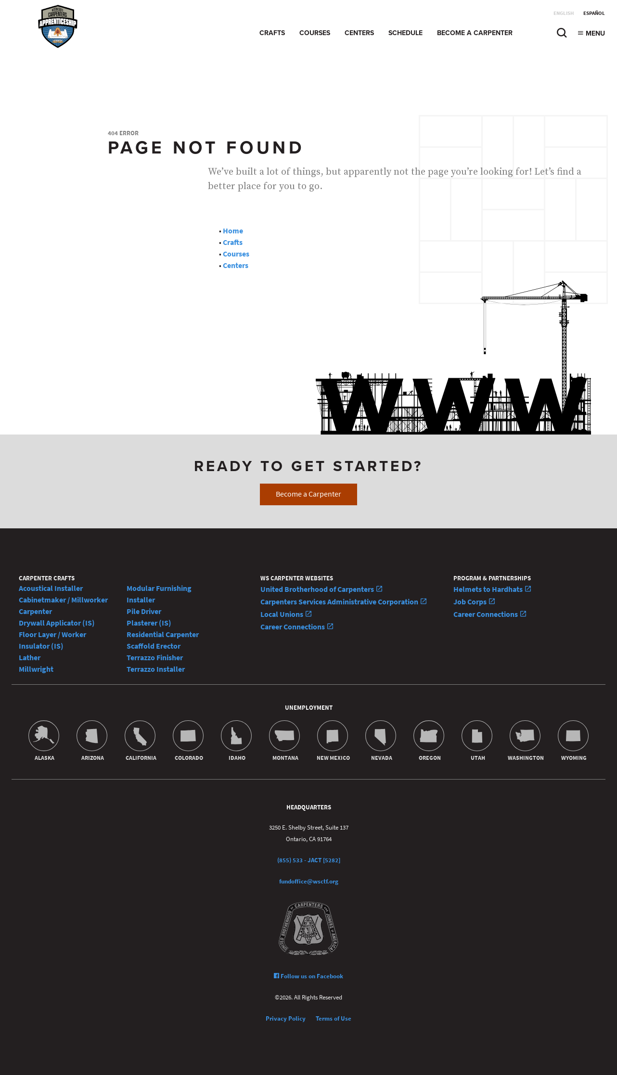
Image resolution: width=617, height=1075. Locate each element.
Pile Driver (144, 611)
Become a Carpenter (475, 33)
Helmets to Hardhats (492, 589)
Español (594, 13)
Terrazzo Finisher (155, 658)
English (563, 13)
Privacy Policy (286, 1018)
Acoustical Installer (51, 588)
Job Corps (474, 602)
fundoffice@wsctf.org (308, 881)
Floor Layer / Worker (52, 634)
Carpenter (35, 611)
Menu (591, 33)
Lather (29, 658)
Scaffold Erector (153, 646)
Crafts (272, 33)
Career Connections (297, 627)
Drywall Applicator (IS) (57, 623)
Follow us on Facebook (308, 976)
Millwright (36, 669)
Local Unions (286, 614)
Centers (359, 33)
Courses (314, 33)
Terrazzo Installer (156, 669)
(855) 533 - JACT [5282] (308, 860)
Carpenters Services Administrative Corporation (343, 602)
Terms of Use (333, 1018)
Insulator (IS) (41, 646)
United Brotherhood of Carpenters (321, 589)
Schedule (405, 33)
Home (233, 231)
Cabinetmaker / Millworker (63, 600)
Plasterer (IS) (149, 623)
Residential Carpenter (163, 634)
